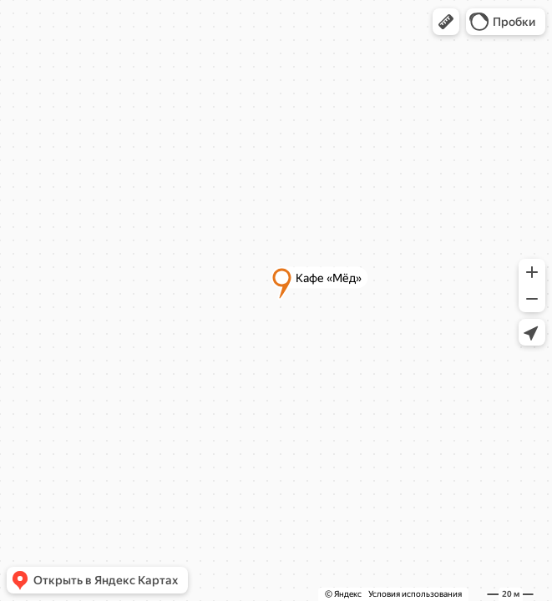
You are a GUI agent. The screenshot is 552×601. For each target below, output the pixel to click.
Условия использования (415, 593)
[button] (446, 21)
